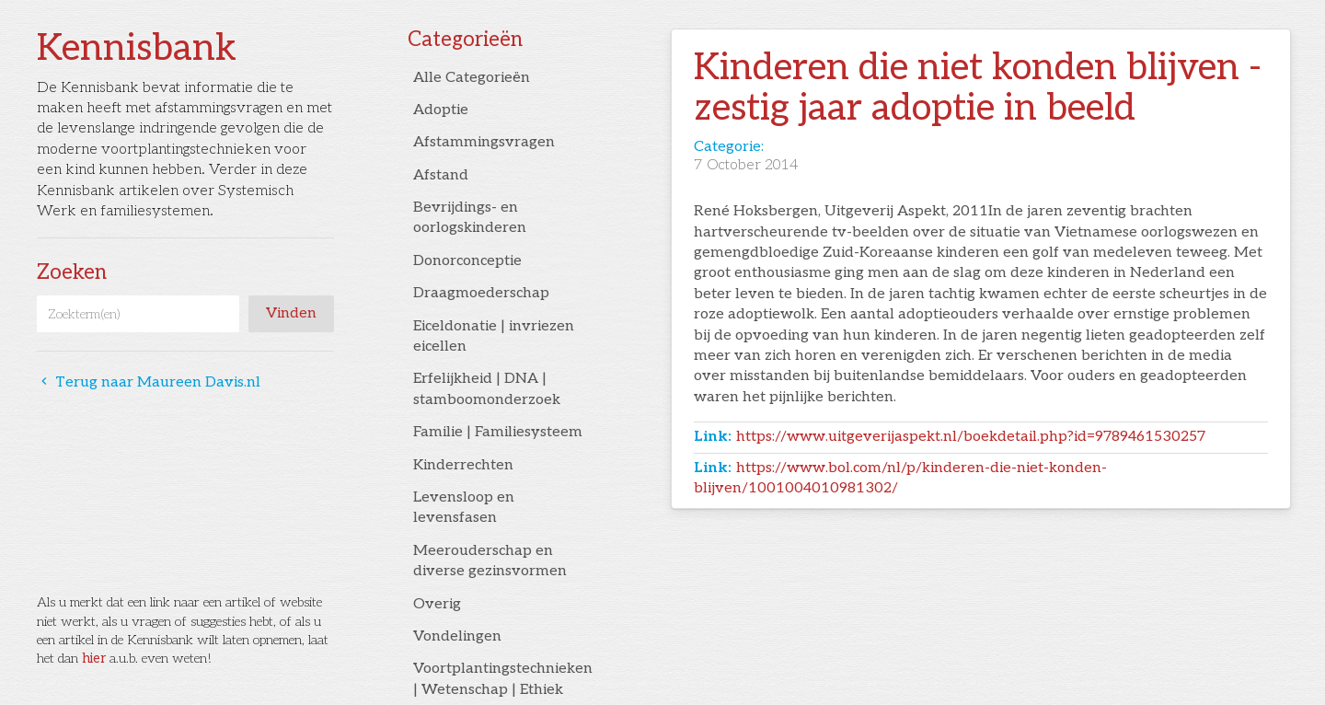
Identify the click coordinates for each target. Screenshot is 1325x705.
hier (94, 658)
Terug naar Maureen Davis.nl (148, 382)
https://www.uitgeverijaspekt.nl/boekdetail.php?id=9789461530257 (970, 436)
